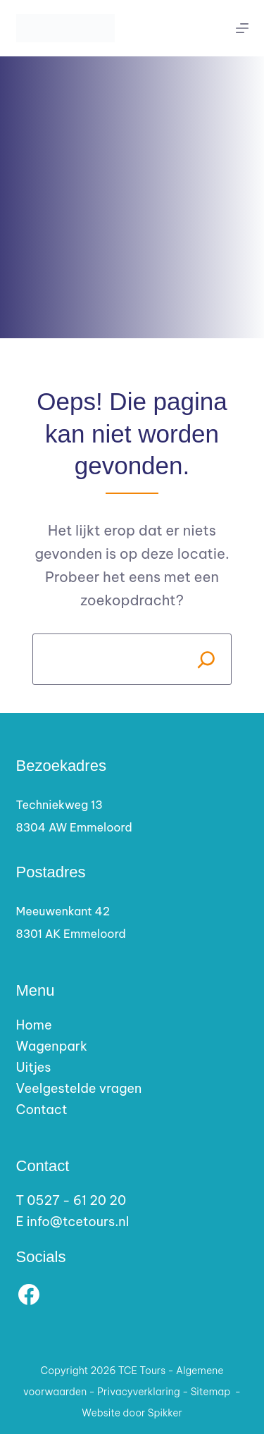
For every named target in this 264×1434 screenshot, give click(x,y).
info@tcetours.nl (78, 1221)
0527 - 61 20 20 (76, 1200)
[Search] (206, 659)
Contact (42, 1109)
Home (34, 1025)
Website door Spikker (132, 1413)
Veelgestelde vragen (79, 1088)
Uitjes (33, 1067)
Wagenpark (51, 1046)
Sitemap (211, 1391)
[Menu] (242, 28)
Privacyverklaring (138, 1391)
